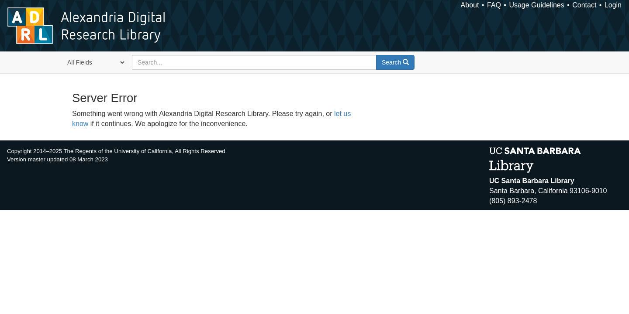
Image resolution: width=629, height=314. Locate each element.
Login (613, 5)
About (470, 5)
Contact (584, 5)
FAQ (494, 5)
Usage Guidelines (536, 5)
